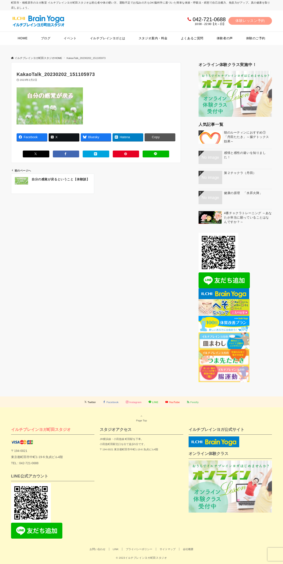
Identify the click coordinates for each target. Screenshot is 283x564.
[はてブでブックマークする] (96, 154)
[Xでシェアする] (36, 154)
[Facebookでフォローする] (111, 402)
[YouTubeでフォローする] (172, 402)
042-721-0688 (209, 19)
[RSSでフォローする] (193, 402)
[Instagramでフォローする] (134, 402)
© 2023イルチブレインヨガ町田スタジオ (141, 557)
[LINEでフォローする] (153, 402)
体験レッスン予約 (250, 21)
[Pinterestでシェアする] (126, 154)
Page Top (141, 418)
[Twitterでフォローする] (90, 402)
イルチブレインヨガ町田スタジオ (41, 429)
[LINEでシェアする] (156, 154)
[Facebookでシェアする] (66, 154)
